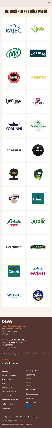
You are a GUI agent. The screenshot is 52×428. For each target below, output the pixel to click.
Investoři (29, 385)
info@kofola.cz (15, 342)
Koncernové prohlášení (9, 421)
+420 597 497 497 (17, 340)
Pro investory (32, 394)
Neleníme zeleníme (10, 400)
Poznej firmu (7, 379)
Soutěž (5, 371)
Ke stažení (30, 398)
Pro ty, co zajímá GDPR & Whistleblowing (19, 417)
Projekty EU (31, 404)
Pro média (30, 389)
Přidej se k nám (8, 395)
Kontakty (6, 408)
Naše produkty (8, 404)
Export (28, 382)
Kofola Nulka (7, 388)
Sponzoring (30, 375)
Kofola (4, 384)
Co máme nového (9, 375)
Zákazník (30, 378)
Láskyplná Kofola (9, 391)
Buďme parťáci (32, 371)
